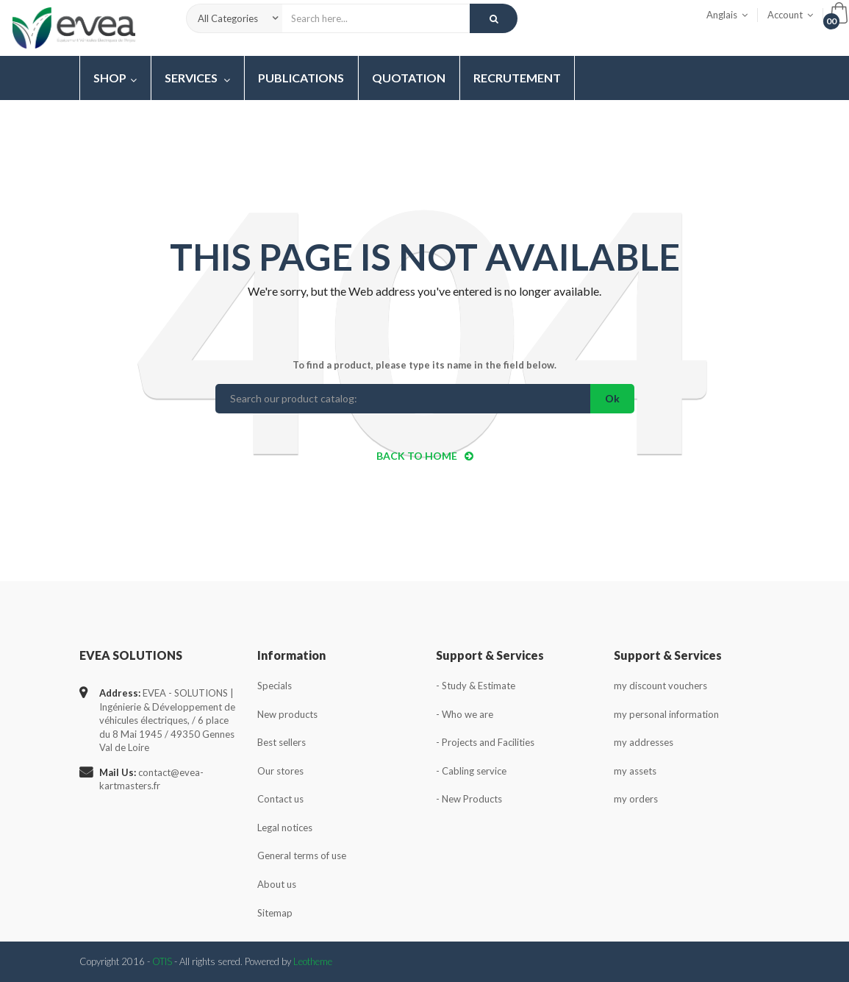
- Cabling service (471, 771)
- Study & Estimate (475, 685)
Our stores (280, 771)
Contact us (280, 799)
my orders (636, 799)
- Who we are (464, 714)
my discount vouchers (660, 685)
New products (287, 714)
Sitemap (275, 913)
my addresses (643, 742)
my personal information (666, 714)
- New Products (469, 799)
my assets (635, 771)
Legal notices (284, 827)
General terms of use (301, 855)
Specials (274, 685)
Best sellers (281, 742)
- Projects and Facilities (485, 742)
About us (276, 884)
